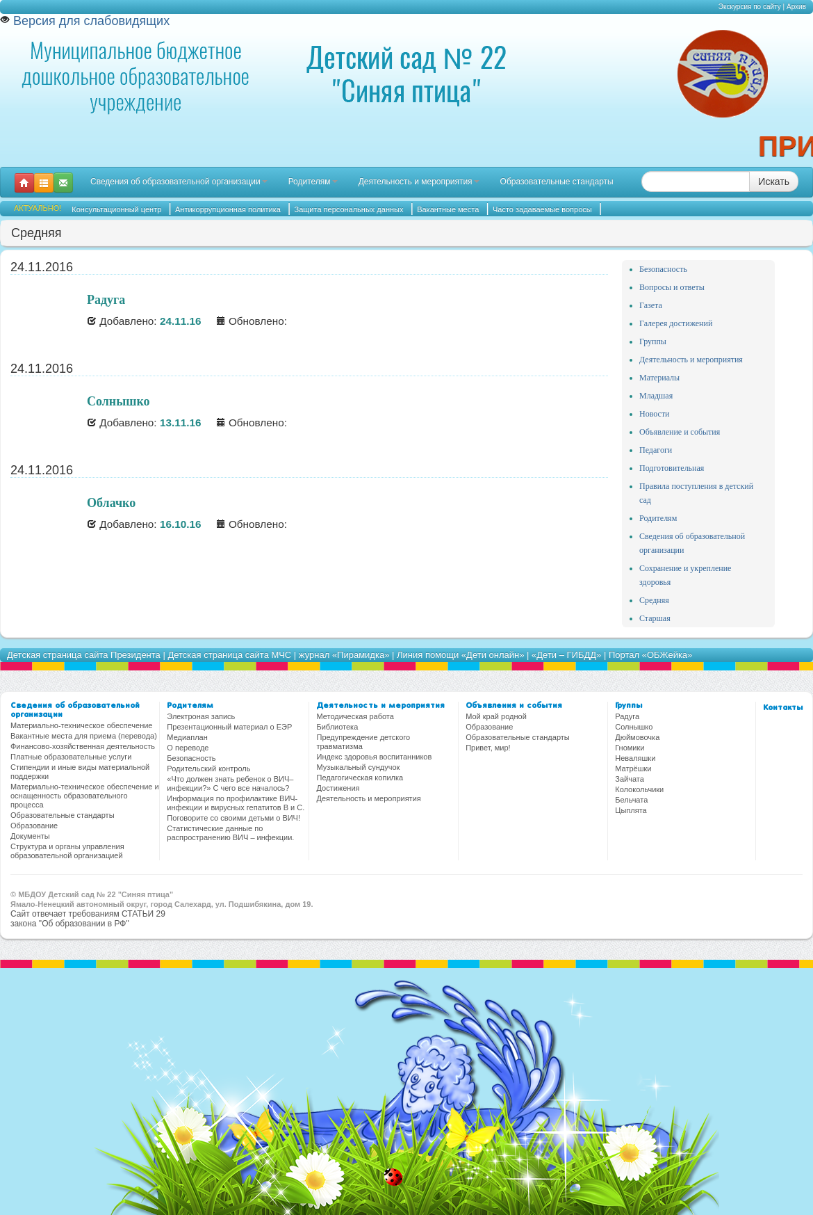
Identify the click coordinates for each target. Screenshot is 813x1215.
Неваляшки (635, 758)
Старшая (655, 618)
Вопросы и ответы (672, 287)
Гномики (629, 747)
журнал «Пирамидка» (344, 655)
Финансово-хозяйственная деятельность (82, 746)
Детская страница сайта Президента (84, 655)
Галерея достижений (675, 323)
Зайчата (629, 779)
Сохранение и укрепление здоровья (685, 575)
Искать (773, 181)
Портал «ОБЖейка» (650, 655)
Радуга (627, 716)
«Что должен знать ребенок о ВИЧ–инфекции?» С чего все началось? (230, 783)
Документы (30, 836)
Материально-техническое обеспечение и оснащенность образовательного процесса (84, 795)
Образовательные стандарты (557, 181)
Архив (796, 6)
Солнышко (633, 727)
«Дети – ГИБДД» (566, 655)
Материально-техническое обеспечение (81, 725)
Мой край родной (496, 716)
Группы (652, 341)
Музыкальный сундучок (358, 767)
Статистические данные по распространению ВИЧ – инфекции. (230, 833)
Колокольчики (639, 789)
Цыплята (630, 810)
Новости (654, 414)
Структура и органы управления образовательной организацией (67, 851)
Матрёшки (633, 768)
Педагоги (655, 450)
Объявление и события (679, 432)
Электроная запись (201, 716)
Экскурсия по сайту (749, 6)
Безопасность (663, 269)
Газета (650, 305)
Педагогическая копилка (359, 777)
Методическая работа (354, 716)
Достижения (337, 788)
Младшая (656, 396)
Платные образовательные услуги (70, 757)
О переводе (187, 747)
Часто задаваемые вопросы (542, 209)
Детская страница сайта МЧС (229, 655)
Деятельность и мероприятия (419, 181)
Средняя (654, 600)
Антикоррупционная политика (228, 209)
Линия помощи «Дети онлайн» (460, 655)
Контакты (783, 708)
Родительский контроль (208, 768)
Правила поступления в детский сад (696, 493)
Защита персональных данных (349, 209)
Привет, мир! (488, 747)
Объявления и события (514, 705)
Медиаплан (187, 737)
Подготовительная (671, 468)
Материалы (659, 378)
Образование (34, 825)
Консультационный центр (116, 209)
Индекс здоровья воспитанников (374, 757)
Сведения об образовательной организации (179, 181)
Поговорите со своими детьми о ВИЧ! (233, 818)
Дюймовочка (637, 737)
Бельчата (631, 800)
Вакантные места (448, 209)
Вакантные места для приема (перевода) (83, 736)
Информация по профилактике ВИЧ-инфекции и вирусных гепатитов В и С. (235, 803)
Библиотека (337, 727)
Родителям (313, 181)
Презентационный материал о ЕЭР (229, 727)
